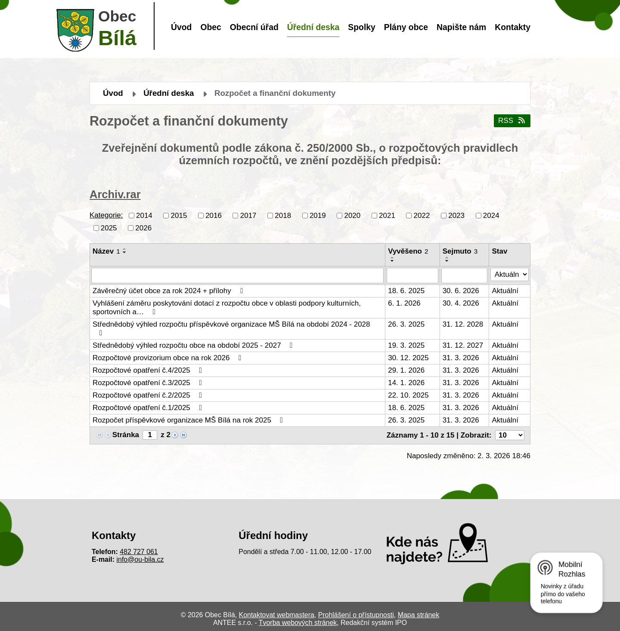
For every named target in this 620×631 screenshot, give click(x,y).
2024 (491, 215)
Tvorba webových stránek (298, 622)
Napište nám (461, 27)
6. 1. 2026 (404, 303)
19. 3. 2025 (406, 345)
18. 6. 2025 (406, 291)
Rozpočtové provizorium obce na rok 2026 (169, 358)
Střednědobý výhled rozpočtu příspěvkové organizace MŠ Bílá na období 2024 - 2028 (231, 328)
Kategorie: (106, 215)
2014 (144, 215)
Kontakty (512, 27)
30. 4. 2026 (461, 303)
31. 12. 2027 (463, 345)
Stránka (125, 435)
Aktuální (505, 291)
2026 (143, 228)
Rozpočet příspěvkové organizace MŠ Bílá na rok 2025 (189, 420)
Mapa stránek (418, 615)
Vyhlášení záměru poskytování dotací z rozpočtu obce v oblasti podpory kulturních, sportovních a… (227, 307)
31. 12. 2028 (463, 324)
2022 (422, 215)
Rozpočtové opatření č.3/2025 (149, 383)
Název (106, 251)
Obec (210, 27)
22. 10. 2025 (408, 395)
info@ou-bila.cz (140, 559)
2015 (179, 215)
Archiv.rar (115, 194)
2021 (387, 215)
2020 (352, 215)
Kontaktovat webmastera (276, 615)
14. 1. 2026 (406, 383)
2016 (213, 215)
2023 (456, 215)
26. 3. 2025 (406, 324)
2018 (283, 215)
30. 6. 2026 (461, 291)
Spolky (361, 27)
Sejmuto (460, 251)
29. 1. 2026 (406, 370)
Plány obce (406, 27)
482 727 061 (139, 551)
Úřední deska (313, 27)
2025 (109, 228)
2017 (248, 215)
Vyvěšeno (408, 251)
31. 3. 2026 (461, 358)
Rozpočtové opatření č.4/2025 (149, 370)
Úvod (181, 27)
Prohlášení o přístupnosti (356, 615)
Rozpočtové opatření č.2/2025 (149, 395)
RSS (512, 120)
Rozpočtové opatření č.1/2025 (149, 408)
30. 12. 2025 (408, 358)
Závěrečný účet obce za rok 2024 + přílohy (169, 291)
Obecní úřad (254, 27)
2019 (318, 215)
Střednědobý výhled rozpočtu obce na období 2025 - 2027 (194, 345)
